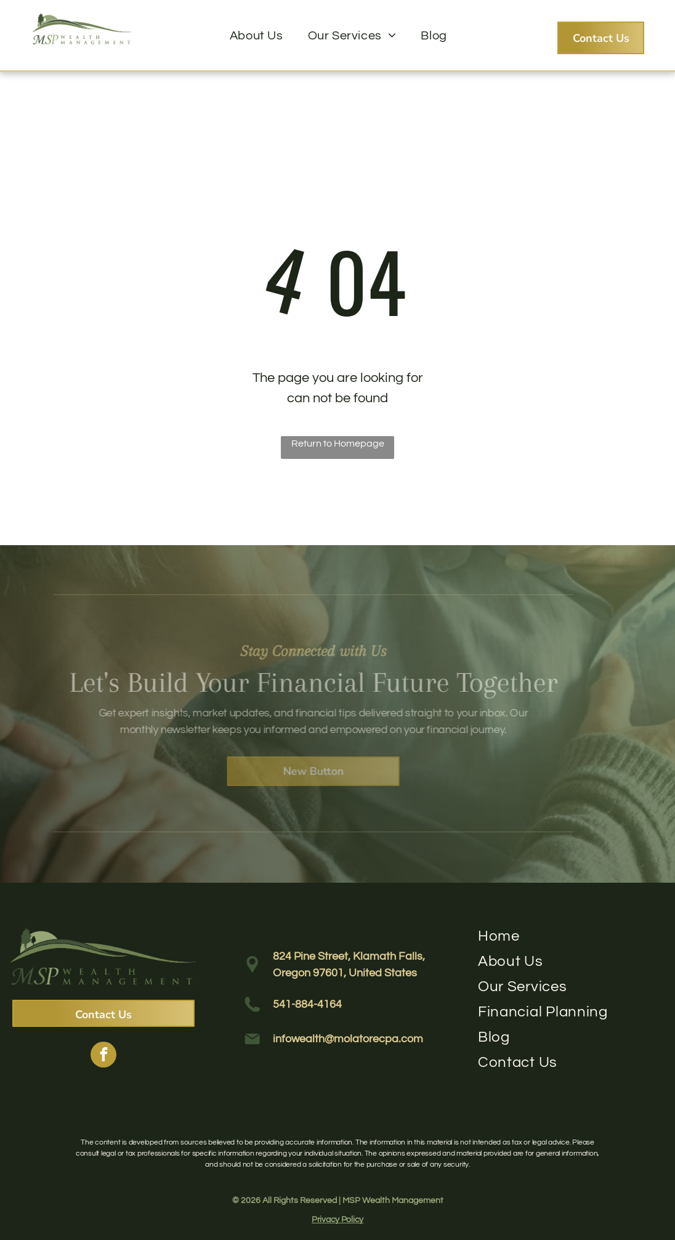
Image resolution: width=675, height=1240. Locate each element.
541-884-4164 (307, 1004)
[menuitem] (256, 36)
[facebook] (103, 1056)
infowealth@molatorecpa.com (348, 1039)
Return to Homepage (337, 443)
